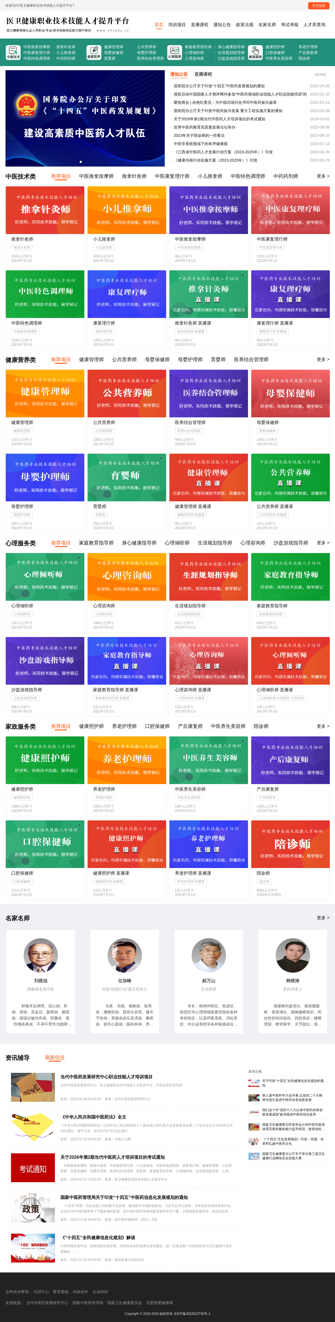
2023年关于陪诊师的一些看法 (199, 135)
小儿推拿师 (66, 52)
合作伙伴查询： (18, 1292)
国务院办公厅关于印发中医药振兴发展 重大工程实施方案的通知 (228, 110)
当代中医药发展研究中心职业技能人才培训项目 (106, 1077)
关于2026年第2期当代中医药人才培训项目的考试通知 (219, 119)
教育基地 (60, 1292)
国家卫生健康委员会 (124, 1303)
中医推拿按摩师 (36, 47)
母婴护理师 (146, 52)
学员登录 (318, 6)
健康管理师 (113, 47)
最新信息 (55, 1057)
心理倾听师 (194, 52)
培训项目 (177, 24)
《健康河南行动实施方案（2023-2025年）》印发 (215, 160)
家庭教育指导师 (198, 47)
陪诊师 (304, 58)
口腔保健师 (275, 52)
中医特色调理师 (36, 58)
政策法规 (244, 24)
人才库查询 (314, 24)
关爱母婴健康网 (159, 1303)
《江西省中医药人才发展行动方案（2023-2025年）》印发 (223, 152)
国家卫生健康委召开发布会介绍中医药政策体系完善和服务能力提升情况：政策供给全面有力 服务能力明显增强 (293, 1129)
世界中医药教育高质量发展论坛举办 (204, 127)
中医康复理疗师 (36, 52)
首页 (159, 24)
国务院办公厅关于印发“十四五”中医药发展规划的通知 (219, 86)
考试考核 (289, 24)
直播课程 (199, 24)
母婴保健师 (113, 52)
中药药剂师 (66, 58)
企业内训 (100, 1292)
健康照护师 (275, 47)
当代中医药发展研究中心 (47, 1303)
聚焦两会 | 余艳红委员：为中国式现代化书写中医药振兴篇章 (225, 102)
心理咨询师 (194, 58)
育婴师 (110, 58)
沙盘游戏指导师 (231, 58)
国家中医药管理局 (87, 1303)
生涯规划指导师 (231, 52)
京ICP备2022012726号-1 (192, 1314)
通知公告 (222, 24)
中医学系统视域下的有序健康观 (200, 144)
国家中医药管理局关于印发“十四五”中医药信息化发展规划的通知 (124, 1197)
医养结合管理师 (150, 58)
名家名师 (267, 24)
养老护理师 (308, 47)
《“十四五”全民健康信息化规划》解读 (97, 1237)
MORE (320, 74)
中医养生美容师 (279, 58)
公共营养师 (146, 47)
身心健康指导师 (231, 47)
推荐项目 (61, 176)
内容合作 (80, 1292)
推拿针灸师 (66, 47)
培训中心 (41, 1292)
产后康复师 (308, 52)
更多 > (323, 176)
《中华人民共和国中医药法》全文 (93, 1117)
